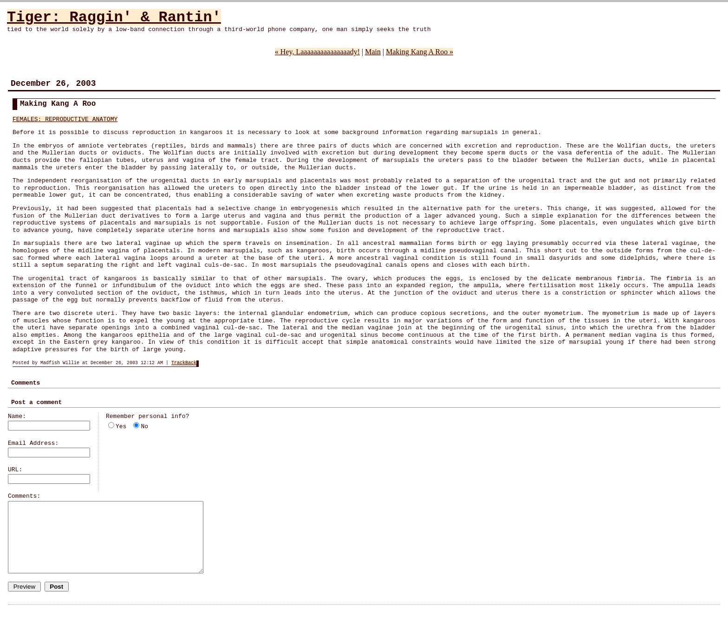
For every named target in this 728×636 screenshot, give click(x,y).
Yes (121, 426)
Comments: (24, 496)
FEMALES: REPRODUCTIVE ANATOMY (65, 119)
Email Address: (33, 443)
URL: (15, 469)
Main (373, 52)
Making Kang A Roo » (419, 52)
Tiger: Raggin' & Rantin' (114, 17)
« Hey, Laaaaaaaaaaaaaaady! (317, 52)
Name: (17, 416)
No (144, 426)
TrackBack (183, 363)
